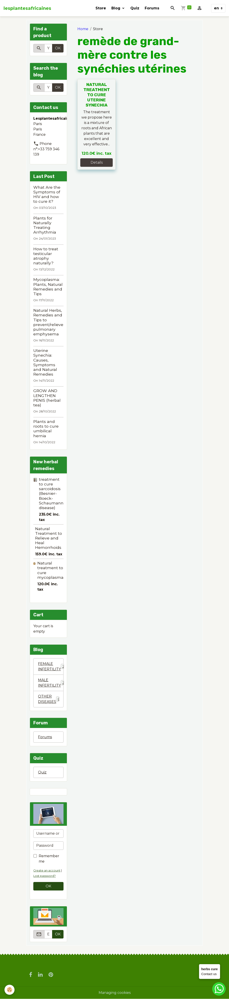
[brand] (27, 8)
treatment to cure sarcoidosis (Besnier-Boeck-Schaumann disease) (51, 493)
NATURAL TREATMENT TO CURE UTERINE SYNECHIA (96, 95)
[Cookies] (9, 990)
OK (58, 48)
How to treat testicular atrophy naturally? (45, 256)
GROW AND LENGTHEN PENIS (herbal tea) (47, 397)
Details (97, 162)
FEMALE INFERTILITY (51, 666)
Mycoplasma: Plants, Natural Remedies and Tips (48, 286)
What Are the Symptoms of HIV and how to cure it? (46, 194)
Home (82, 29)
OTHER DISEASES (48, 699)
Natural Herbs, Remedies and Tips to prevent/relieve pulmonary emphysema (48, 322)
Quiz (134, 8)
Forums (152, 8)
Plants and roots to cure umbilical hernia (46, 428)
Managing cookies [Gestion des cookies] (115, 993)
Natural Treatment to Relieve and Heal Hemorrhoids (48, 538)
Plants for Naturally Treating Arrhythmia (44, 225)
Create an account (46, 870)
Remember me (49, 858)
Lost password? (44, 876)
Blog (116, 8)
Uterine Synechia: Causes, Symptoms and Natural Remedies (45, 362)
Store (100, 8)
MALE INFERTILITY (51, 683)
